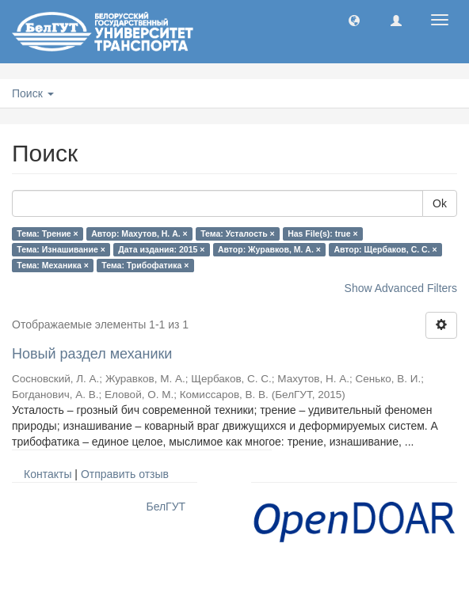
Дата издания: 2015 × (161, 249)
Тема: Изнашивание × (61, 249)
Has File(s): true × (322, 233)
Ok (440, 203)
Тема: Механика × (53, 265)
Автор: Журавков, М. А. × (269, 249)
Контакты (47, 474)
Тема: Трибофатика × (145, 265)
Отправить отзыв (125, 474)
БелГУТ (165, 506)
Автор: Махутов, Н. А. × (139, 233)
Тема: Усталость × (237, 233)
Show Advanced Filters (401, 288)
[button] (354, 19)
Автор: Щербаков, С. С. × (385, 249)
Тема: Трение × (47, 233)
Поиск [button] (33, 93)
